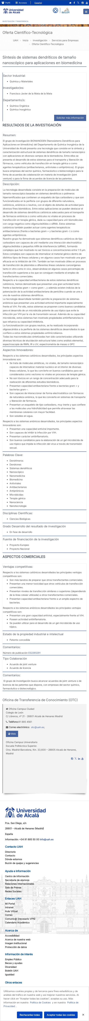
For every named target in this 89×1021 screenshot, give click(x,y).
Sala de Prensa (13, 887)
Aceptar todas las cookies (61, 1014)
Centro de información (17, 876)
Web (12, 733)
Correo (8, 914)
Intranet (9, 907)
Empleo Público (13, 959)
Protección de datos (16, 947)
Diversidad (10, 966)
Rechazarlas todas (30, 1014)
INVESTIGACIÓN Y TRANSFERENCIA (15, 21)
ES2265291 (34, 652)
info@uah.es (46, 839)
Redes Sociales (13, 891)
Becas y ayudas (13, 963)
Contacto (10, 855)
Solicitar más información (70, 117)
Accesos (21, 3)
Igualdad (9, 974)
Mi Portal (10, 903)
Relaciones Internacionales (19, 883)
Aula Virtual (11, 911)
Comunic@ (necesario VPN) (20, 918)
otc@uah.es (37, 727)
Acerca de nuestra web (17, 939)
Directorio (10, 851)
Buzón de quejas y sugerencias (22, 863)
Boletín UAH (11, 970)
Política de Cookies (40, 1002)
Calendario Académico (17, 922)
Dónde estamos (13, 859)
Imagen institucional (16, 943)
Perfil (6, 3)
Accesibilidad (12, 935)
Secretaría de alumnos (17, 880)
